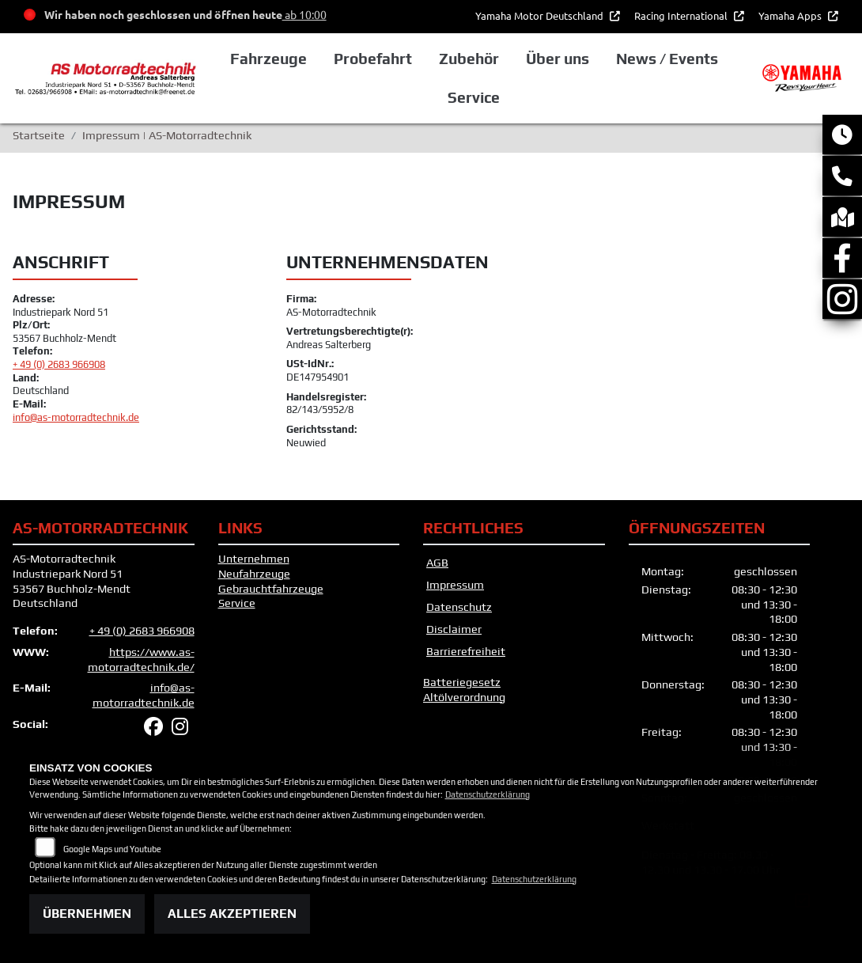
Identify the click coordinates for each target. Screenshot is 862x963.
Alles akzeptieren (232, 913)
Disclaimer (454, 629)
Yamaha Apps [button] (791, 15)
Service (236, 603)
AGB (437, 562)
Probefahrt (373, 58)
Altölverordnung (464, 697)
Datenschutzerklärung (487, 794)
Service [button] (474, 97)
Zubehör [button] (469, 58)
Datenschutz (459, 607)
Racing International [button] (682, 15)
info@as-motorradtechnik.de (76, 417)
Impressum (455, 584)
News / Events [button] (667, 58)
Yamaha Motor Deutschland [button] (540, 15)
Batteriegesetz (462, 682)
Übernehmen (87, 913)
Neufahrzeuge (254, 573)
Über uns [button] (557, 58)
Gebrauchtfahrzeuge (270, 588)
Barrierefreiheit (465, 651)
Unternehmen (253, 558)
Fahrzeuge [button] (268, 58)
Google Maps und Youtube (112, 849)
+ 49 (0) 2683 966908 (59, 364)
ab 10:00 (304, 14)
